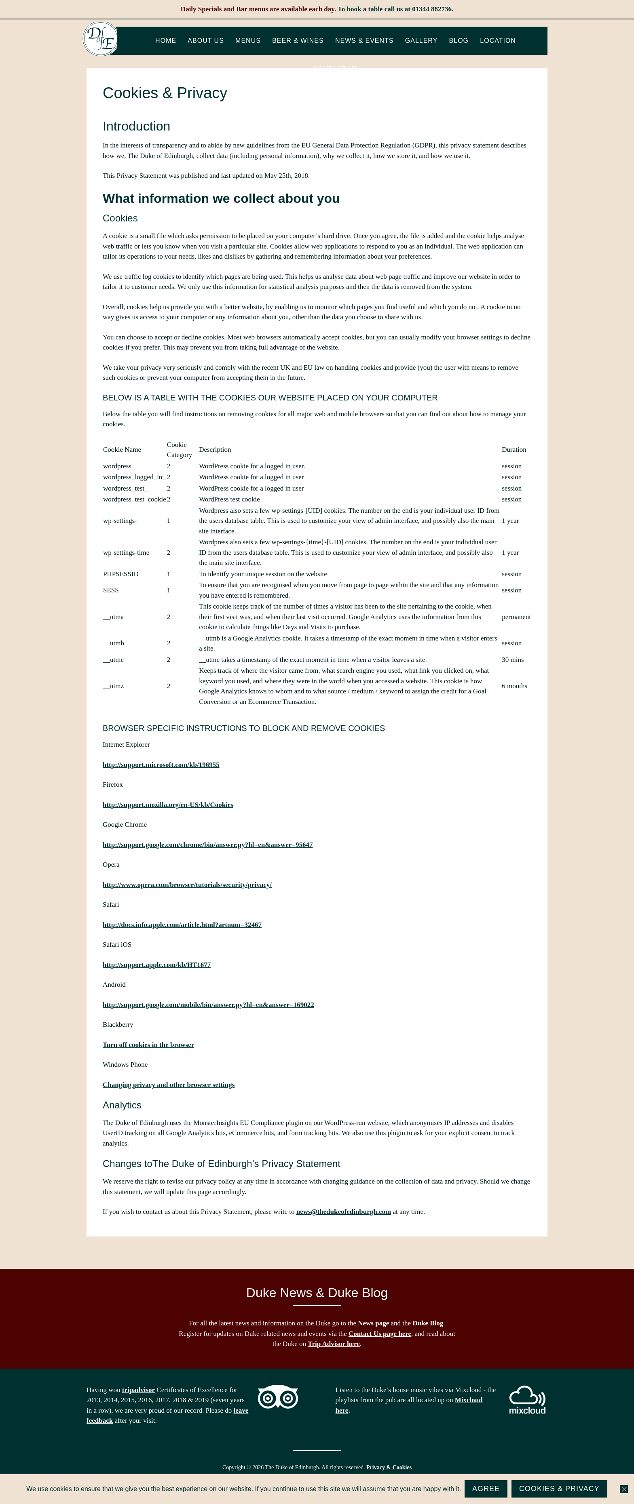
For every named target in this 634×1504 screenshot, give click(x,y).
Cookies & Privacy (560, 1489)
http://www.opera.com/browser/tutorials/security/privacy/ (187, 885)
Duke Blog (427, 1323)
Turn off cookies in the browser (148, 1045)
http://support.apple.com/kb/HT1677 (157, 965)
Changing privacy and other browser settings (169, 1085)
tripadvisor (138, 1390)
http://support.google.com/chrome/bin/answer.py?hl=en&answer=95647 (208, 845)
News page (373, 1323)
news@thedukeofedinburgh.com (343, 1211)
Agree (486, 1489)
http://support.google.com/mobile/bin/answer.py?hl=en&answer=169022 (208, 1005)
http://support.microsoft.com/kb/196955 (161, 765)
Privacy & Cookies (389, 1467)
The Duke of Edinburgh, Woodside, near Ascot (101, 40)
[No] (624, 1489)
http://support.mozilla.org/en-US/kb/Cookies (168, 805)
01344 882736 (432, 9)
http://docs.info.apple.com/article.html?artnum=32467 (182, 925)
